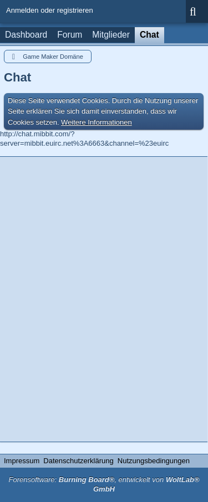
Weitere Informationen (96, 122)
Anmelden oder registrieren (49, 10)
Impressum (21, 461)
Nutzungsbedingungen (154, 461)
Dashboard (26, 34)
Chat (149, 34)
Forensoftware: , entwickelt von (103, 484)
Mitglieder (111, 34)
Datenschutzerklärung (78, 461)
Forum (69, 34)
